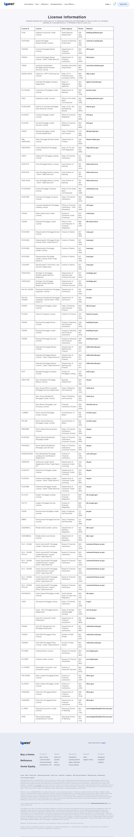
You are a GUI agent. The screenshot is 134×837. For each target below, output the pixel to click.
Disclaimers (69, 775)
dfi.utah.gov (90, 618)
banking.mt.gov (92, 322)
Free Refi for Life (45, 765)
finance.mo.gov (92, 314)
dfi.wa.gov (90, 667)
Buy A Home (44, 757)
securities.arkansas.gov (95, 65)
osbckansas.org (92, 189)
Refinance (44, 4)
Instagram (101, 757)
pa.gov (89, 511)
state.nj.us (90, 388)
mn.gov (89, 289)
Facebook (101, 759)
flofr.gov (89, 115)
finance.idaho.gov (93, 139)
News (56, 762)
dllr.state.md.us (92, 221)
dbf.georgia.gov (92, 131)
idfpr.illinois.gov (92, 148)
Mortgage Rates (56, 4)
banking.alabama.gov (94, 32)
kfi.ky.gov (90, 197)
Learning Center (74, 759)
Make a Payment (74, 762)
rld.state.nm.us (92, 404)
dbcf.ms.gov (91, 306)
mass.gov (90, 232)
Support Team (88, 759)
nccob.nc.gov (91, 412)
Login (107, 4)
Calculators (72, 757)
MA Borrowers (101, 775)
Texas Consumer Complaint (27, 777)
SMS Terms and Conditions (79, 775)
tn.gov (88, 601)
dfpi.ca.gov (90, 74)
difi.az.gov (90, 49)
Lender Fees (62, 775)
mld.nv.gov (90, 371)
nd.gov (89, 429)
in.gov (88, 156)
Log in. (103, 743)
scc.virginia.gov (92, 651)
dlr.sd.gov (90, 593)
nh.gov (88, 380)
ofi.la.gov (89, 205)
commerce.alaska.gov (94, 41)
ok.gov (88, 462)
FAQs (85, 757)
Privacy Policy (32, 775)
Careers (56, 759)
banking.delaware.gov (94, 98)
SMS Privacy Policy (92, 775)
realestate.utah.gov (93, 626)
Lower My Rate (45, 759)
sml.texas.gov (91, 610)
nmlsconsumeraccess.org (99, 803)
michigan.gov (91, 273)
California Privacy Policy (43, 775)
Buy (37, 4)
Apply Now (123, 4)
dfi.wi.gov (90, 692)
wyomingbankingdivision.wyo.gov (99, 708)
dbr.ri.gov (90, 528)
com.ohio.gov (91, 454)
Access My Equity (45, 762)
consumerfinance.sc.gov (95, 544)
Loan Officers (68, 4)
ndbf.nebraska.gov (93, 347)
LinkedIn (101, 762)
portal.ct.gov (91, 90)
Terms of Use (54, 775)
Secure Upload (74, 765)
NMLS (26, 775)
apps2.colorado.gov (94, 82)
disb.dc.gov (90, 106)
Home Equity (28, 4)
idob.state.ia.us (92, 164)
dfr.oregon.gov (92, 495)
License (22, 775)
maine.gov (90, 213)
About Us (57, 757)
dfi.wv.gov (90, 675)
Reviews (57, 765)
